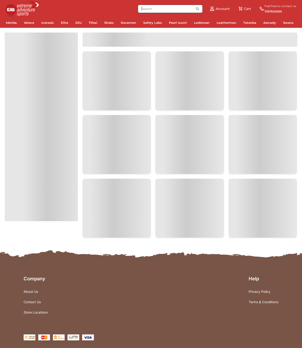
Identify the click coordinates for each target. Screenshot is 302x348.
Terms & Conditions (263, 302)
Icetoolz (47, 23)
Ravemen (128, 23)
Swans (288, 23)
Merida (11, 23)
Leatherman (226, 23)
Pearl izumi (178, 23)
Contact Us (32, 302)
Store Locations (36, 312)
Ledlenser (202, 23)
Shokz (109, 23)
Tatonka (249, 23)
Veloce (29, 23)
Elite (64, 23)
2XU (78, 23)
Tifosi (93, 23)
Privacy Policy (259, 292)
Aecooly (269, 23)
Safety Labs (152, 23)
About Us (31, 292)
